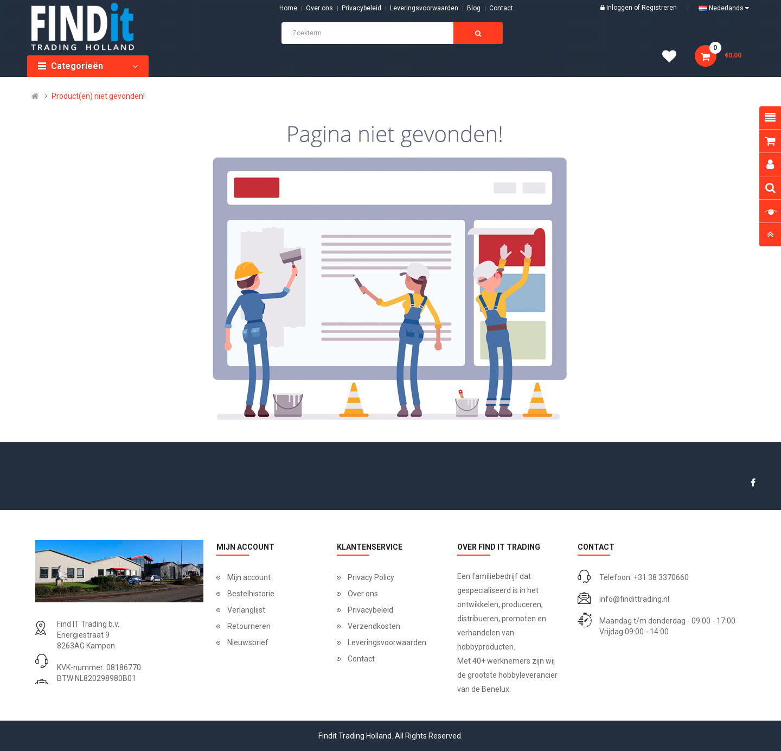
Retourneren (249, 626)
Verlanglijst (246, 610)
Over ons (319, 8)
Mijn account (249, 577)
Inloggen (620, 7)
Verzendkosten (374, 626)
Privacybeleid (361, 8)
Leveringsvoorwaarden (424, 8)
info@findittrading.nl (634, 599)
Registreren (659, 7)
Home (288, 8)
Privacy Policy (371, 577)
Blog (474, 8)
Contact (361, 658)
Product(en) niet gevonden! (98, 96)
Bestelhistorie (250, 593)
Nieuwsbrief (247, 642)
